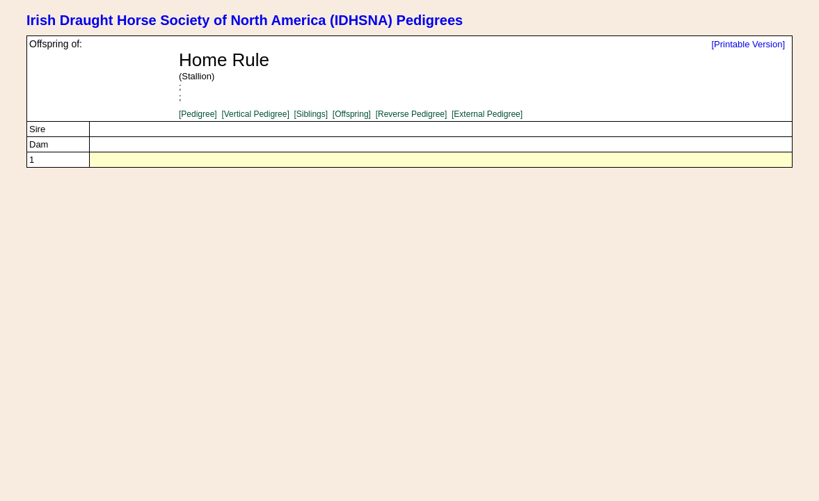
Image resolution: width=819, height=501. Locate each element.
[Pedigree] (198, 114)
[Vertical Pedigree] (255, 114)
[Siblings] (311, 114)
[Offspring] (352, 114)
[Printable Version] (748, 44)
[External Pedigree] (487, 114)
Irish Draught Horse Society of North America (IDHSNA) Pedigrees (244, 20)
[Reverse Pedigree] (411, 114)
